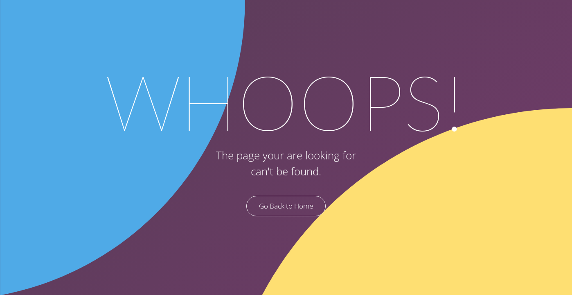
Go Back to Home (286, 206)
